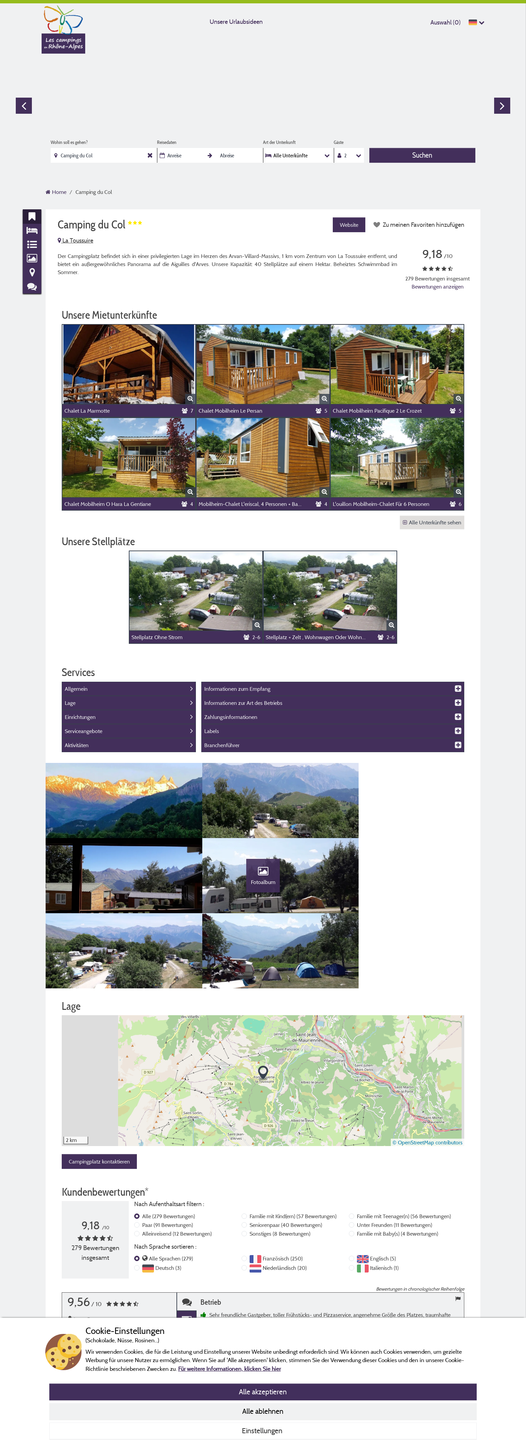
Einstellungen (263, 1430)
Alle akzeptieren (263, 1391)
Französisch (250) (283, 1194)
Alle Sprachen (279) (171, 1194)
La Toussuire (75, 240)
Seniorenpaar (286, 1160)
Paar (167, 1160)
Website (348, 224)
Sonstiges (280, 1169)
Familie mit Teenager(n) (404, 1151)
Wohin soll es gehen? (69, 142)
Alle (168, 1151)
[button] (263, 1008)
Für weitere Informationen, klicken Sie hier (229, 1368)
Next (502, 106)
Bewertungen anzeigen (438, 286)
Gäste (339, 142)
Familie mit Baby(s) (397, 1169)
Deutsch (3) (168, 1203)
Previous (24, 106)
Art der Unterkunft (279, 142)
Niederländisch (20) (285, 1203)
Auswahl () (445, 22)
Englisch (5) (383, 1194)
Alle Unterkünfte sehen (432, 522)
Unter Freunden (394, 1160)
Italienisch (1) (384, 1203)
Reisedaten (166, 142)
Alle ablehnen (262, 1411)
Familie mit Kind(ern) (293, 1151)
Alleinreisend (177, 1169)
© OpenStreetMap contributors (427, 1078)
